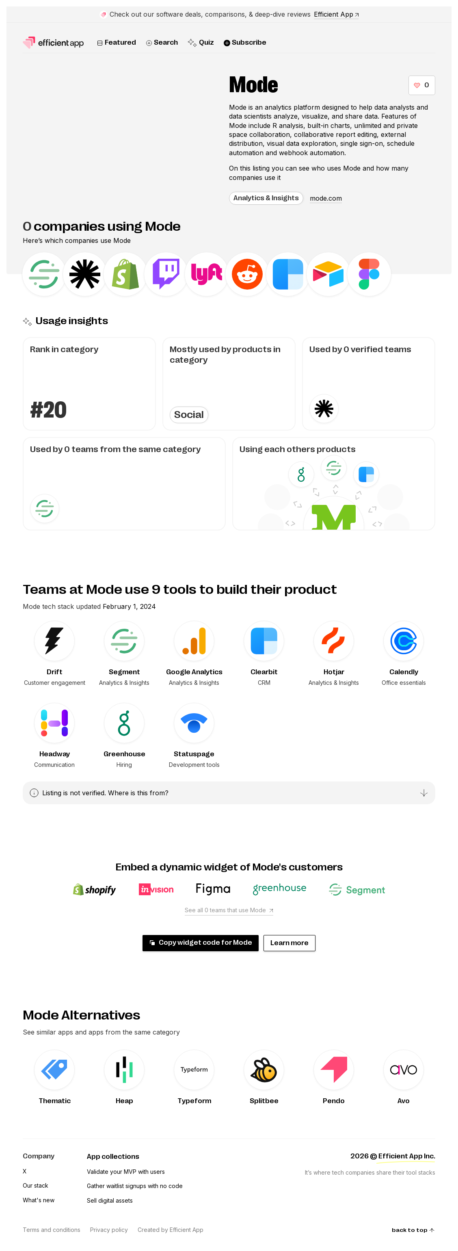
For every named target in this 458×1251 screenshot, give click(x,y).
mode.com (326, 198)
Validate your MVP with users (126, 1171)
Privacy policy (109, 1229)
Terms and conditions (51, 1229)
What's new (38, 1200)
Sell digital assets (110, 1200)
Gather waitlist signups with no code (135, 1185)
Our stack (35, 1185)
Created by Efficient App (170, 1229)
